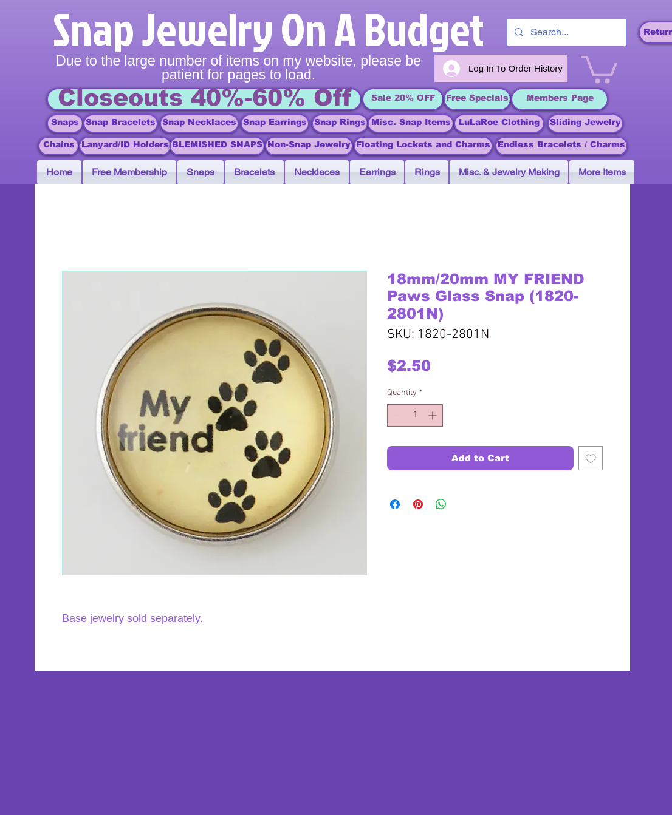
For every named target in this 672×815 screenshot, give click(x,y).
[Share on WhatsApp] (441, 504)
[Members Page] (559, 99)
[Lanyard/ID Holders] (125, 146)
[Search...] (565, 32)
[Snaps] (65, 123)
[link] (599, 68)
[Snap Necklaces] (199, 123)
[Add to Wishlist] (590, 458)
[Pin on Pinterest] (418, 504)
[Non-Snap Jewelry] (309, 146)
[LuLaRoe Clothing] (499, 123)
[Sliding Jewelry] (585, 123)
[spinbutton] (415, 415)
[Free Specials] (477, 99)
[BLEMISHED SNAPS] (217, 146)
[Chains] (58, 146)
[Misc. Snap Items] (411, 123)
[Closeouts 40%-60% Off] (204, 99)
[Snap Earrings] (275, 123)
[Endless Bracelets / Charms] (561, 146)
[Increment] (433, 415)
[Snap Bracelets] (120, 123)
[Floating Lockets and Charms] (423, 146)
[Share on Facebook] (395, 504)
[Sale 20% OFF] (403, 99)
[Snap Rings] (340, 123)
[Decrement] (396, 415)
